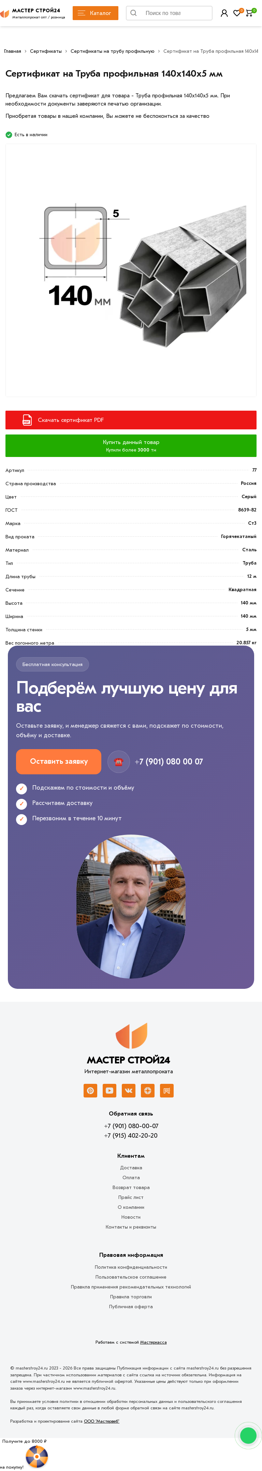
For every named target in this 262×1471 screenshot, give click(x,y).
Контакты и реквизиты (131, 1227)
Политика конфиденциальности (131, 1267)
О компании (131, 1207)
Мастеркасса (153, 1342)
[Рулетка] (24, 1454)
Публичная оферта (131, 1307)
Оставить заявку (59, 761)
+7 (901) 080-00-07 (131, 1126)
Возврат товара (131, 1187)
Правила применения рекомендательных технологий (131, 1287)
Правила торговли (131, 1297)
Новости (131, 1217)
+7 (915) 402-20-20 (131, 1135)
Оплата (131, 1178)
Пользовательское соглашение (131, 1277)
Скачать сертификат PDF (71, 420)
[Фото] (131, 274)
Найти (199, 15)
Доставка (131, 1168)
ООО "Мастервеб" (101, 1421)
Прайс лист (131, 1197)
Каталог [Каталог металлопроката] (94, 13)
